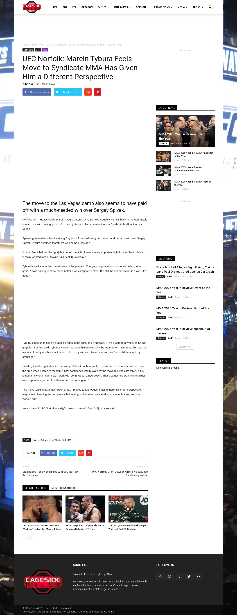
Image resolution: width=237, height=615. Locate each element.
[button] (210, 4)
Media (183, 7)
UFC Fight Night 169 (61, 440)
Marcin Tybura (40, 440)
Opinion (142, 7)
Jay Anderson (32, 83)
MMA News (28, 50)
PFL (74, 7)
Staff (172, 143)
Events (103, 7)
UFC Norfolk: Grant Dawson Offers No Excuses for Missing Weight (120, 473)
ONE (64, 7)
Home (25, 44)
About (198, 7)
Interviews (122, 7)
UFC (55, 7)
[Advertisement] (118, 27)
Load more (185, 346)
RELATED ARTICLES (36, 488)
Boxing (160, 276)
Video (45, 50)
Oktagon (87, 7)
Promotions (163, 7)
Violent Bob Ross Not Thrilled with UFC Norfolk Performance (50, 473)
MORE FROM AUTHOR (63, 488)
